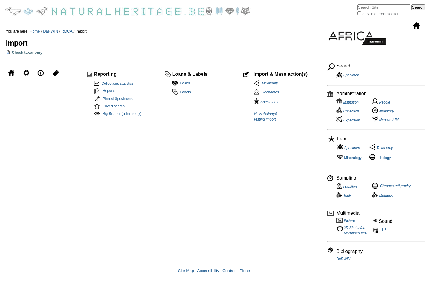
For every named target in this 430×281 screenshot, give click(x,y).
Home (35, 31)
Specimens (266, 102)
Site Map (186, 270)
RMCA (67, 31)
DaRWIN (50, 31)
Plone (244, 270)
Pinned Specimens (118, 99)
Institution (347, 102)
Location (346, 187)
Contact (229, 270)
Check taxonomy (27, 52)
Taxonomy (268, 83)
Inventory (383, 111)
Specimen (351, 75)
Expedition (348, 120)
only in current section (380, 14)
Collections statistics (116, 83)
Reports (109, 91)
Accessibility (208, 270)
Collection (347, 111)
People (381, 102)
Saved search (114, 106)
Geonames (270, 92)
